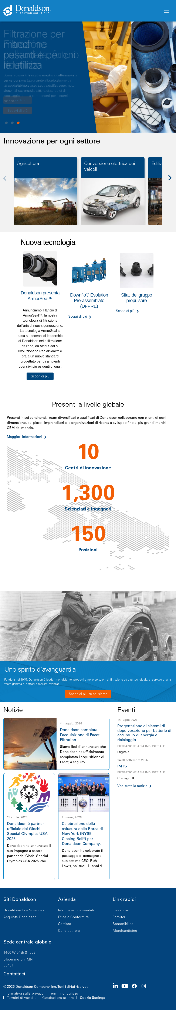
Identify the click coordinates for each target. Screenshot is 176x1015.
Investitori (121, 910)
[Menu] (166, 11)
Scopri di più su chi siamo (88, 694)
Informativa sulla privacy (23, 993)
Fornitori (119, 917)
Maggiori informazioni (24, 436)
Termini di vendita (22, 997)
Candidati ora (69, 930)
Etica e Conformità (73, 917)
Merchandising (125, 930)
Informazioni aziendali (76, 910)
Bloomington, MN (18, 959)
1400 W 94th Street (19, 952)
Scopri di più (17, 110)
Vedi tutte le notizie (132, 786)
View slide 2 (12, 123)
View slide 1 (6, 123)
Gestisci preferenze (58, 997)
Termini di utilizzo (63, 993)
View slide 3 (18, 123)
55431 (8, 965)
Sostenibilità (123, 923)
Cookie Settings (92, 997)
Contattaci (14, 974)
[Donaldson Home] (81, 10)
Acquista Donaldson (20, 917)
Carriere (64, 923)
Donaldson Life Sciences (23, 910)
